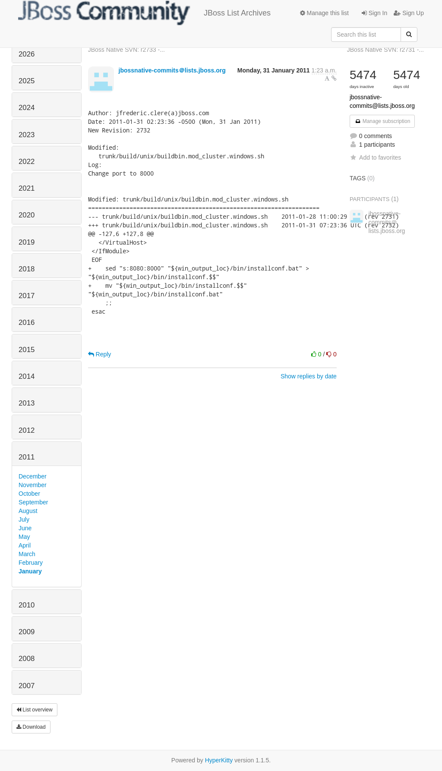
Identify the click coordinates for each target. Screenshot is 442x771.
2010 (27, 605)
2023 (27, 135)
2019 (27, 242)
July (24, 519)
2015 (27, 350)
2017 (27, 296)
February (31, 562)
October (29, 493)
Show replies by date (309, 376)
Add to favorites (375, 157)
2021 (27, 188)
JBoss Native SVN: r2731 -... (385, 49)
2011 (27, 457)
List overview (34, 710)
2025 (27, 81)
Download (31, 727)
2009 (27, 632)
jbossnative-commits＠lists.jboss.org (172, 70)
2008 (27, 659)
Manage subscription (382, 121)
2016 (27, 322)
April (25, 545)
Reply (99, 354)
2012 (27, 430)
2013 (27, 403)
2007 (27, 686)
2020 (27, 215)
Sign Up (409, 12)
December (33, 476)
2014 (27, 376)
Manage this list (324, 12)
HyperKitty (219, 760)
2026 (27, 54)
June (25, 528)
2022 (27, 161)
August (28, 510)
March (27, 554)
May (24, 536)
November (33, 484)
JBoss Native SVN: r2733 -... (126, 49)
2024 (27, 108)
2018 (27, 269)
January (30, 571)
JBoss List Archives (144, 13)
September (33, 502)
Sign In (374, 12)
